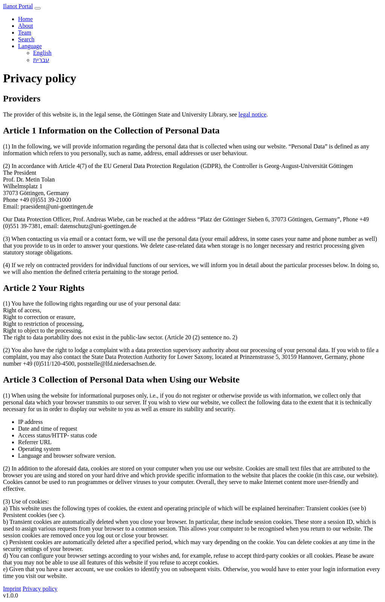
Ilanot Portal (18, 6)
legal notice (252, 114)
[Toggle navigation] (38, 8)
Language (30, 46)
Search (26, 39)
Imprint (12, 588)
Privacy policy (40, 588)
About (25, 26)
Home (25, 19)
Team (24, 32)
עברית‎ (41, 60)
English (42, 53)
